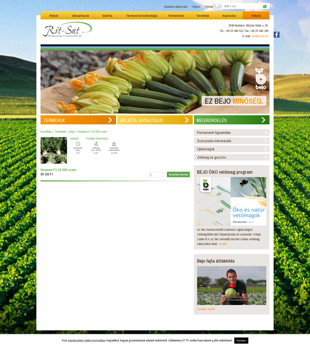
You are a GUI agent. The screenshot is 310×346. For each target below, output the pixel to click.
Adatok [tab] (74, 138)
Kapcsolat (229, 15)
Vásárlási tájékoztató (175, 7)
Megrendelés (212, 120)
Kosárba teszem (178, 174)
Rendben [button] (241, 340)
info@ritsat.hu (259, 36)
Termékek (202, 15)
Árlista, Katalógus (141, 120)
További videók (206, 309)
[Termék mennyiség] (156, 174)
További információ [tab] (97, 138)
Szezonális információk (214, 140)
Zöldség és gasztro (211, 157)
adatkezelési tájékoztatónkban (87, 340)
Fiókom (196, 7)
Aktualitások (80, 15)
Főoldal (209, 7)
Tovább (222, 244)
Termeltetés (176, 15)
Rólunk (53, 15)
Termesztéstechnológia (142, 15)
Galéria (107, 15)
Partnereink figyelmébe (214, 132)
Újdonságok (206, 149)
